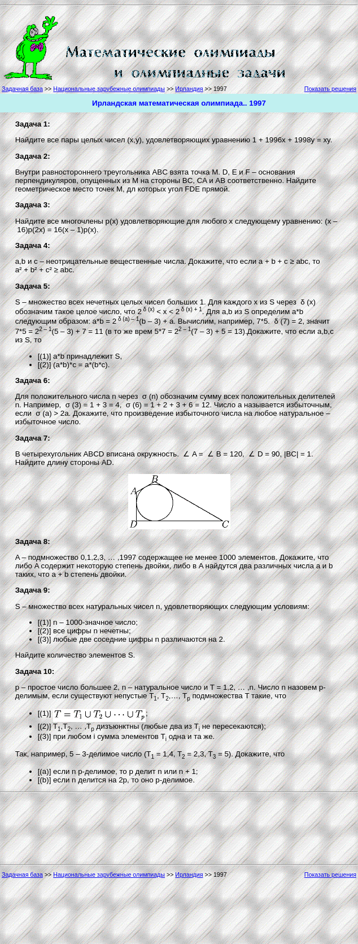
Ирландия (189, 88)
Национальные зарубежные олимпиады (109, 88)
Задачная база (22, 88)
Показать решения (330, 88)
